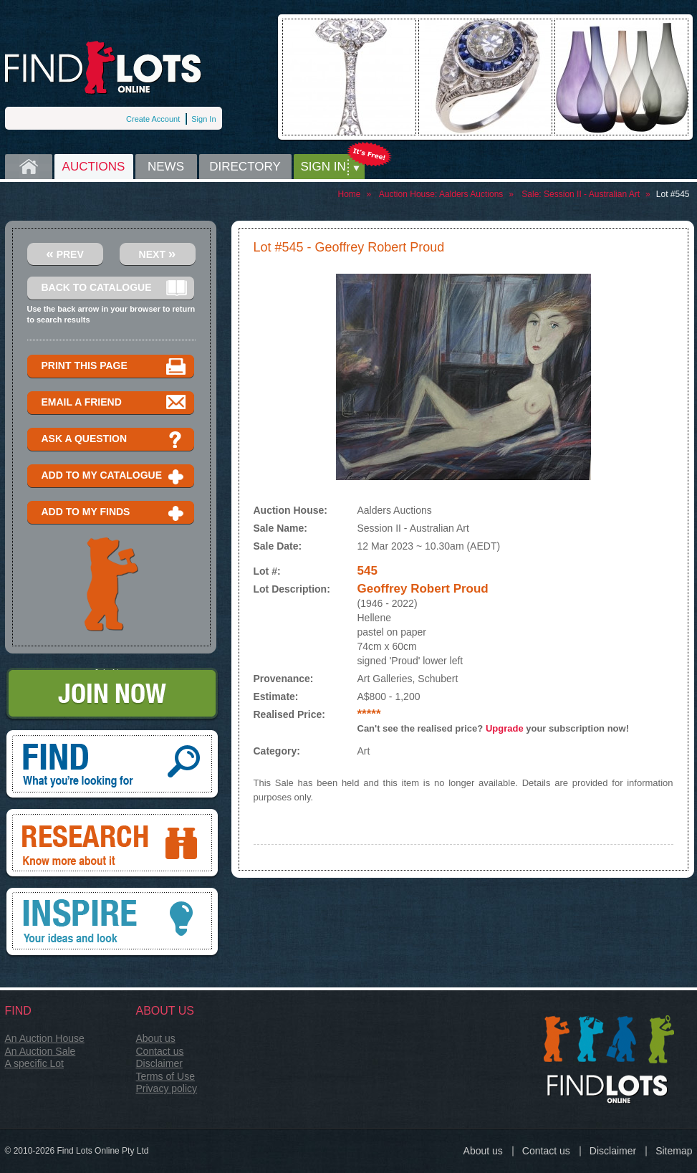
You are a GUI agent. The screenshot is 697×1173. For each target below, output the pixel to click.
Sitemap (673, 1151)
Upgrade (505, 728)
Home (28, 166)
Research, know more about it (112, 844)
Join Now (112, 695)
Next (157, 253)
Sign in (323, 166)
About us (156, 1038)
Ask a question (114, 439)
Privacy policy (167, 1088)
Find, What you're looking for (112, 765)
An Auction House (45, 1038)
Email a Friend (114, 403)
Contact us (160, 1051)
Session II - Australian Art (592, 194)
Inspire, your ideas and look (112, 923)
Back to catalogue (114, 288)
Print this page (114, 366)
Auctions (93, 166)
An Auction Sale (40, 1051)
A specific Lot (34, 1063)
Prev (65, 253)
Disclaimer (159, 1063)
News (166, 166)
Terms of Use (165, 1076)
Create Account (153, 119)
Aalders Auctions (471, 194)
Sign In (203, 119)
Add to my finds (114, 512)
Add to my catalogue (114, 476)
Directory (245, 166)
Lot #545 (673, 194)
